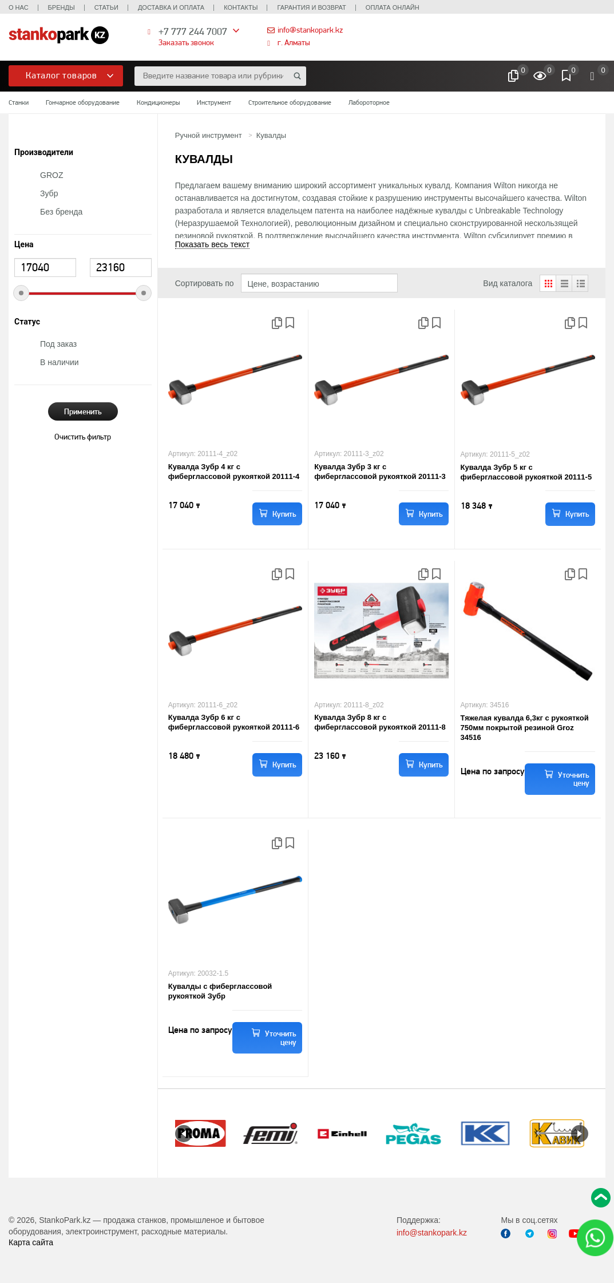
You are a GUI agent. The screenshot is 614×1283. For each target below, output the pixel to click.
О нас (19, 7)
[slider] (21, 293)
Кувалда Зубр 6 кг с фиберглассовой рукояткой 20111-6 (234, 722)
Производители (43, 152)
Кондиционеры (158, 102)
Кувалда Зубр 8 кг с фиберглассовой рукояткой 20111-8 (380, 722)
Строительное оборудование (289, 102)
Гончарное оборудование (83, 102)
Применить (83, 411)
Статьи (106, 7)
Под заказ (58, 344)
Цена (24, 244)
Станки (19, 102)
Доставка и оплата (171, 7)
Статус (27, 322)
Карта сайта (31, 1242)
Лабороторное (369, 102)
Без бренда (61, 211)
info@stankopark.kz (310, 29)
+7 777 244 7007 (193, 31)
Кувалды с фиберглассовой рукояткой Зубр (220, 991)
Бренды (61, 7)
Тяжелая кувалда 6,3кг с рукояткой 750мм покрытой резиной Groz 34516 (525, 728)
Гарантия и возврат (311, 7)
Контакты (241, 7)
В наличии (59, 362)
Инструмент (214, 102)
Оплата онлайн (392, 7)
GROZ (51, 175)
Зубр (49, 193)
